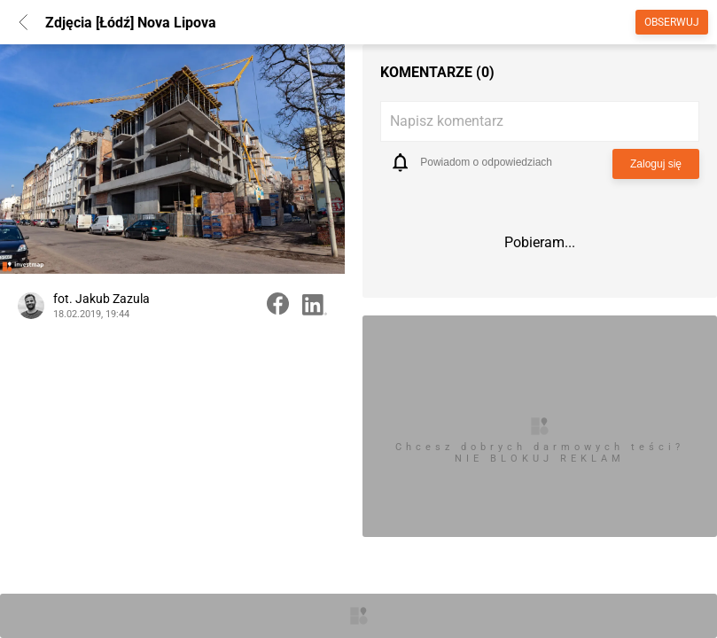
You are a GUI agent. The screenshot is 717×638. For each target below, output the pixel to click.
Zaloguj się (656, 164)
